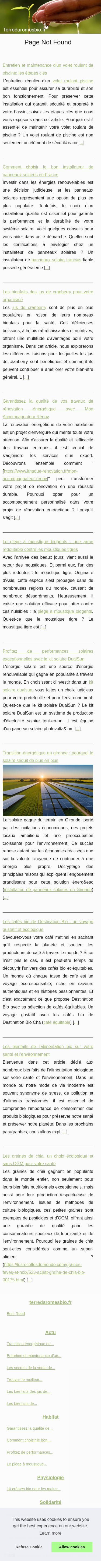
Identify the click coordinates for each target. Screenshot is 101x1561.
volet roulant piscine (73, 81)
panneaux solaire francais (56, 260)
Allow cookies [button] (72, 1547)
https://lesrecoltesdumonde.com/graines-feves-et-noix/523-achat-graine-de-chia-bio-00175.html (44, 1272)
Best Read (16, 1314)
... (81, 142)
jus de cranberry (29, 307)
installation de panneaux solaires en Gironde (48, 889)
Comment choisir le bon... (29, 1440)
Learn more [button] (51, 1533)
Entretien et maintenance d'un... (34, 1355)
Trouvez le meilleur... (24, 1379)
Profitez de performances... (30, 1452)
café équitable (56, 1022)
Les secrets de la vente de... (31, 1368)
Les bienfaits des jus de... (28, 1391)
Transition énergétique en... (30, 1344)
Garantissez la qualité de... (30, 1428)
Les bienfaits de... (22, 1403)
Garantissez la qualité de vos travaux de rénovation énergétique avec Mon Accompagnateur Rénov (48, 409)
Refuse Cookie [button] (29, 1547)
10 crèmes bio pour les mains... (34, 1489)
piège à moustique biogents (65, 611)
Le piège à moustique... (27, 1464)
